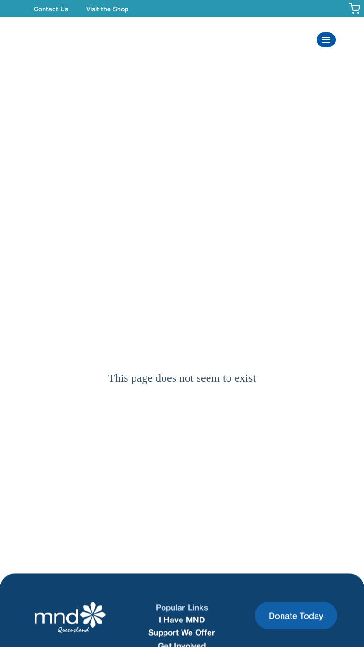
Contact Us (51, 9)
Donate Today (296, 615)
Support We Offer (181, 632)
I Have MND (182, 620)
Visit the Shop (107, 9)
